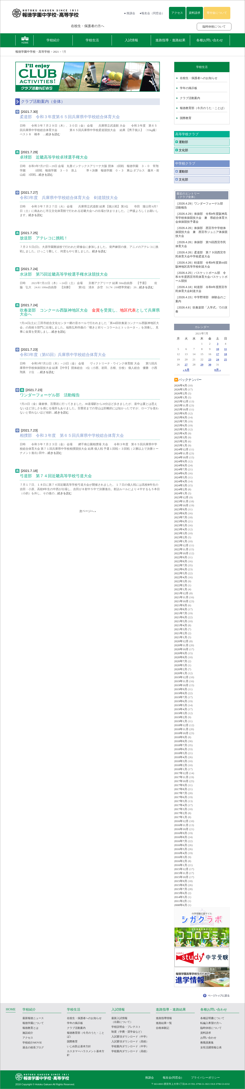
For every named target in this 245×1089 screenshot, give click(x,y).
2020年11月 (181, 645)
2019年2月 (180, 717)
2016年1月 (180, 865)
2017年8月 (180, 789)
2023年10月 (181, 505)
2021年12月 (181, 593)
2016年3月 (180, 857)
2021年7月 (180, 613)
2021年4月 (180, 625)
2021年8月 (180, 609)
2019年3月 (180, 713)
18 (225, 354)
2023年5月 (180, 525)
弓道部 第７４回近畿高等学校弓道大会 (56, 476)
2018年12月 (181, 725)
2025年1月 (180, 445)
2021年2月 (180, 633)
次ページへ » (87, 511)
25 (225, 359)
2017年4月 (180, 805)
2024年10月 (181, 457)
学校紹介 (53, 40)
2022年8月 (180, 561)
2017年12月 (181, 773)
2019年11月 (181, 681)
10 (217, 349)
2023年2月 (180, 537)
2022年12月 (181, 545)
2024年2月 (180, 489)
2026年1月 (180, 397)
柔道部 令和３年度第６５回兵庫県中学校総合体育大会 (70, 117)
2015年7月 (180, 889)
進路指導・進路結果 (170, 40)
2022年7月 (180, 565)
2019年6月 (180, 701)
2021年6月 (180, 617)
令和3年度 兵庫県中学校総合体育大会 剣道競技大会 (71, 197)
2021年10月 (181, 601)
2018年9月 (180, 737)
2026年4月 (180, 385)
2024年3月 (180, 485)
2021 (56, 51)
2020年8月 (180, 657)
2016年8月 (180, 837)
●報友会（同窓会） (152, 13)
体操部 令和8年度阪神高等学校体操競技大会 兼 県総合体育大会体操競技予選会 (201, 217)
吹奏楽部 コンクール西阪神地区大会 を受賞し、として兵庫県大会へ (90, 312)
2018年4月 (180, 757)
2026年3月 (180, 389)
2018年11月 (181, 729)
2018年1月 (180, 769)
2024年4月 (180, 481)
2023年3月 (180, 533)
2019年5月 (180, 705)
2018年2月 (180, 765)
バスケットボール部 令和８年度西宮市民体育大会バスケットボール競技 (201, 276)
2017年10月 (181, 781)
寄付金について (217, 12)
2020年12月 (181, 641)
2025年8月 (180, 417)
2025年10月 (181, 409)
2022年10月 (181, 553)
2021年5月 (180, 621)
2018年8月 (180, 741)
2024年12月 (181, 449)
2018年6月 (180, 749)
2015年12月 (181, 869)
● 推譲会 (129, 13)
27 (186, 364)
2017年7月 (180, 793)
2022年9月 (180, 557)
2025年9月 (180, 413)
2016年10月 (181, 829)
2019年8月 (180, 693)
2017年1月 (180, 817)
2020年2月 (180, 669)
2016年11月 (181, 825)
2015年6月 (180, 893)
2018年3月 (180, 761)
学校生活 (92, 40)
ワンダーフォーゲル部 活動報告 (50, 395)
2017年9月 (180, 785)
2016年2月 (180, 861)
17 (217, 354)
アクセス (177, 12)
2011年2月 (180, 901)
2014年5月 (180, 897)
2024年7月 (180, 469)
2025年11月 (181, 405)
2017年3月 (180, 809)
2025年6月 (180, 425)
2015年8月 (180, 885)
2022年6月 (180, 569)
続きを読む (53, 134)
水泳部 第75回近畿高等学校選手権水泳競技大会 (64, 274)
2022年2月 (180, 585)
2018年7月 (180, 745)
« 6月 (186, 370)
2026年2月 (180, 393)
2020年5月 (180, 665)
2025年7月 (180, 421)
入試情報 (131, 40)
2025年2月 (180, 441)
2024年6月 (180, 473)
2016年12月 (181, 821)
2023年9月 (180, 509)
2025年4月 (180, 433)
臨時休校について (214, 26)
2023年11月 (181, 501)
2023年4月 (180, 529)
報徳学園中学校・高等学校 (32, 51)
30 (209, 364)
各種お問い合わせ (209, 40)
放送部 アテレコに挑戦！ (44, 238)
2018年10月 (181, 733)
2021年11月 (181, 597)
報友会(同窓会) (172, 1077)
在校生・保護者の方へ (87, 26)
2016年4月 (180, 853)
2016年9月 (180, 833)
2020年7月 (180, 661)
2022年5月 (180, 573)
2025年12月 (181, 401)
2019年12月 (181, 677)
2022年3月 (180, 581)
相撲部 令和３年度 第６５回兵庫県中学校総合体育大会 (72, 435)
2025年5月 (180, 429)
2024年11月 (181, 453)
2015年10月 (181, 877)
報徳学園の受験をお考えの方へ (37, 26)
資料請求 (194, 12)
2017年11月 (181, 777)
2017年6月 (180, 797)
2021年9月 (180, 605)
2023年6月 (180, 521)
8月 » (217, 370)
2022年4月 (180, 577)
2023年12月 (181, 497)
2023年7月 (180, 517)
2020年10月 (181, 649)
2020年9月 (180, 653)
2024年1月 (180, 493)
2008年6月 (180, 905)
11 (225, 349)
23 (209, 359)
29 (201, 364)
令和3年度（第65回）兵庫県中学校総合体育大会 (63, 354)
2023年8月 (180, 513)
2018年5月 (180, 753)
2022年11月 (181, 549)
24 (217, 359)
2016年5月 (180, 849)
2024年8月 (180, 465)
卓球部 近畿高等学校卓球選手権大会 (54, 157)
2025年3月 (180, 437)
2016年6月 (180, 845)
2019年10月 (181, 685)
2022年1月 (180, 589)
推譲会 (149, 1077)
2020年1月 (180, 673)
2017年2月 (180, 813)
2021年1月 (180, 637)
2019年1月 (180, 721)
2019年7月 (180, 697)
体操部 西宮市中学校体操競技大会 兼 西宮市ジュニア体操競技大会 (201, 232)
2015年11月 (181, 873)
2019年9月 (180, 689)
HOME (11, 1009)
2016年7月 (180, 841)
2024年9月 (180, 461)
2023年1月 (180, 541)
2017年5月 (180, 801)
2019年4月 (180, 709)
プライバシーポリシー (205, 1077)
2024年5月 (180, 477)
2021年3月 (180, 629)
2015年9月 (180, 881)
